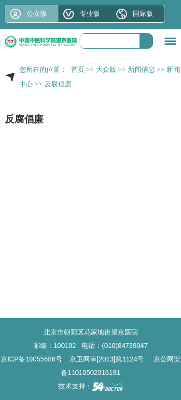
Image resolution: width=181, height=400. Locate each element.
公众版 (37, 13)
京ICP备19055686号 (31, 359)
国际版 (143, 13)
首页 (77, 69)
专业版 (90, 13)
